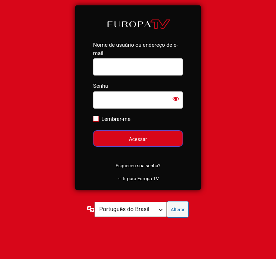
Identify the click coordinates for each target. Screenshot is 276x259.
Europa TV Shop (138, 23)
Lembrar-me (115, 119)
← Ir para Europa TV (138, 178)
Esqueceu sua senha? (138, 165)
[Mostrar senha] (176, 98)
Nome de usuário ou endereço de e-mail (135, 49)
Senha (100, 86)
